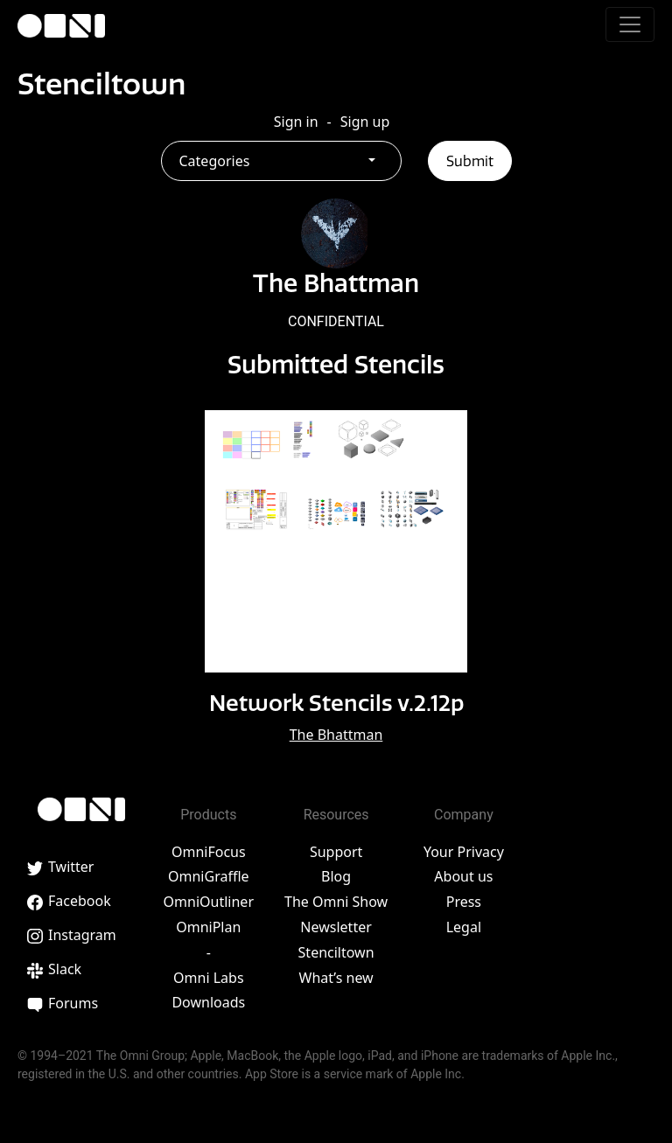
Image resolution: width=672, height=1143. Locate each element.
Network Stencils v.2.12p (336, 703)
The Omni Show (336, 901)
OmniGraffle (208, 876)
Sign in (296, 121)
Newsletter (335, 927)
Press (463, 901)
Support (336, 851)
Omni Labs (208, 977)
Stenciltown (102, 84)
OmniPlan (208, 927)
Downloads (208, 1002)
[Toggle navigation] (630, 24)
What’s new (336, 977)
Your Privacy (464, 851)
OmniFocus (209, 851)
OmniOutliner (209, 901)
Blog (336, 876)
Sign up (365, 121)
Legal (463, 927)
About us (463, 876)
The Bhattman (336, 734)
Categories (214, 161)
